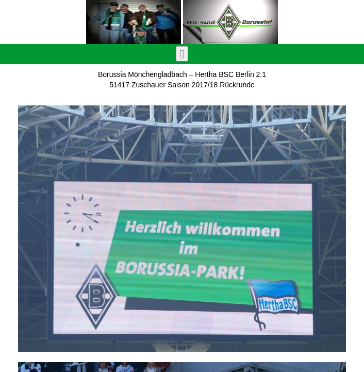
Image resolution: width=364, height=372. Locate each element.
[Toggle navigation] (182, 53)
